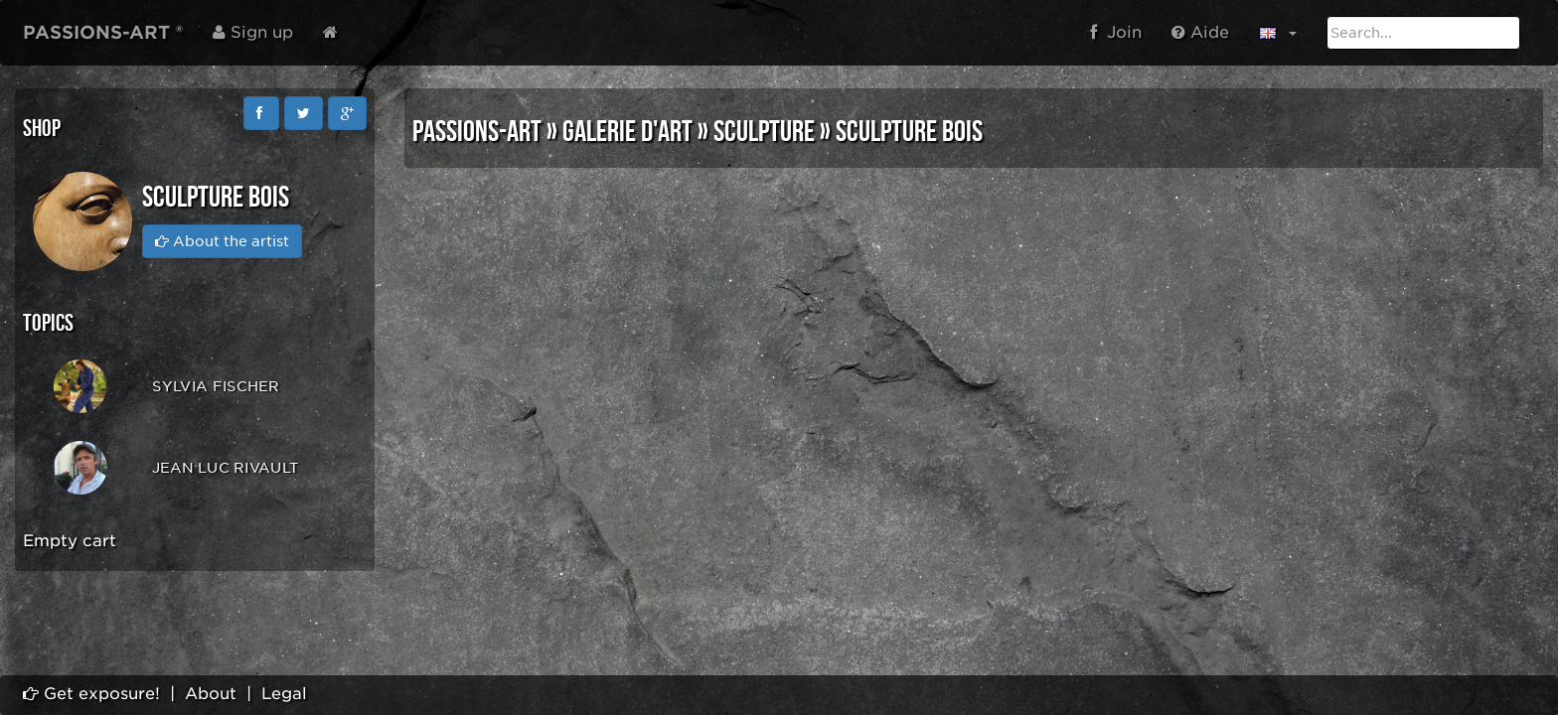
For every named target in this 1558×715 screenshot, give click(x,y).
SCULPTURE (764, 132)
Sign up (253, 32)
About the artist (222, 241)
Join (1116, 32)
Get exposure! (91, 693)
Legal (284, 693)
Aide (1200, 32)
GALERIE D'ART (627, 132)
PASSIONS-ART (477, 132)
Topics (48, 323)
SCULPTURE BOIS (909, 132)
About (210, 693)
